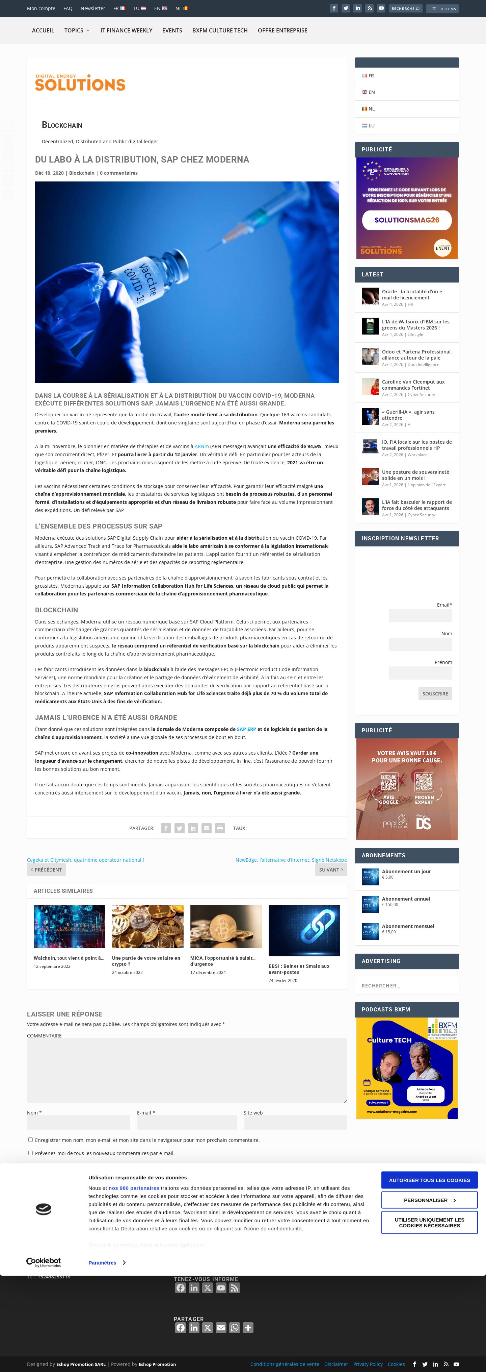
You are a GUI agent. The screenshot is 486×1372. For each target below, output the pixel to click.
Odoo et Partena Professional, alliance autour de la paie (417, 354)
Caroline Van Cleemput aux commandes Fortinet (413, 384)
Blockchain (81, 173)
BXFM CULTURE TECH (220, 30)
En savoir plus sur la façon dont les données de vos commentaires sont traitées (236, 1193)
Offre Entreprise (282, 30)
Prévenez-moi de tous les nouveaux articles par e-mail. (97, 1166)
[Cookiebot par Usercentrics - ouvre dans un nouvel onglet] (43, 1359)
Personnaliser (430, 1296)
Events (172, 30)
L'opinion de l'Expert (427, 485)
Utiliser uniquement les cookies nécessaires (430, 1318)
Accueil (43, 30)
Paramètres (102, 1359)
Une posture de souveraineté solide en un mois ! (415, 475)
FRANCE (336, 1258)
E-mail (146, 1112)
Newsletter (93, 8)
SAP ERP (246, 729)
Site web (253, 1112)
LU (140, 8)
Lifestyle (415, 334)
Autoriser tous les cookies (429, 1276)
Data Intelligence (423, 364)
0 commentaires (119, 173)
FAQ (68, 8)
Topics (73, 30)
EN (160, 8)
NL (182, 8)
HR (410, 304)
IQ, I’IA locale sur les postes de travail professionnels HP (417, 445)
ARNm (202, 446)
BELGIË (335, 1250)
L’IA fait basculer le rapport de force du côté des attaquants (417, 505)
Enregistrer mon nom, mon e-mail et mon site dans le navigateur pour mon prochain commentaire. (147, 1140)
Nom (34, 1112)
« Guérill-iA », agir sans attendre (408, 415)
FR (119, 8)
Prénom (443, 662)
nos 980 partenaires (134, 1284)
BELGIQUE (338, 1242)
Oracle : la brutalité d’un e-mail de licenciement (413, 294)
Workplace (418, 455)
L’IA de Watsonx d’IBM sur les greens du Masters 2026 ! (416, 324)
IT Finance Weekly (126, 30)
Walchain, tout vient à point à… (69, 958)
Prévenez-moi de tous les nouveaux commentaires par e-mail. (105, 1153)
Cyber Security (421, 394)
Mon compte (41, 8)
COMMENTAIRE (44, 1035)
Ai (409, 424)
